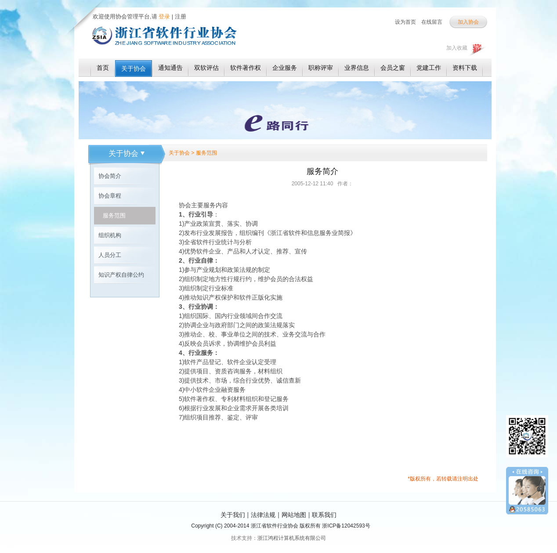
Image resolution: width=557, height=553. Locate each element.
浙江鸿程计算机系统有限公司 (291, 538)
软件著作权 (245, 67)
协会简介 (109, 176)
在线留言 (431, 22)
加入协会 (468, 22)
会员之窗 (392, 67)
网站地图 (294, 514)
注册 (180, 16)
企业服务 (284, 67)
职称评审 (320, 67)
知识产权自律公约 (121, 274)
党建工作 (428, 67)
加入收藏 (456, 48)
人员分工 (109, 255)
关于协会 (133, 68)
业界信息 (356, 67)
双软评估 (206, 67)
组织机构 (109, 235)
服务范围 (114, 215)
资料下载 (464, 67)
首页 (103, 67)
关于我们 (233, 514)
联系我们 (324, 514)
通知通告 (170, 67)
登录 (163, 16)
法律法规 (263, 514)
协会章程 (109, 195)
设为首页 (405, 22)
